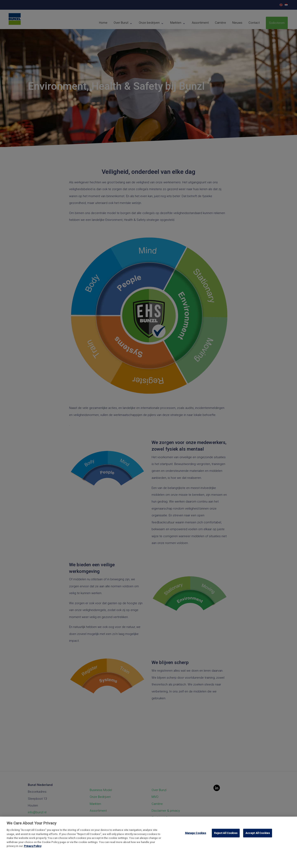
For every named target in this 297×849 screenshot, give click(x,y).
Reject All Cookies (225, 836)
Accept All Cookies (257, 836)
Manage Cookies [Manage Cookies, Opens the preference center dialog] (195, 836)
